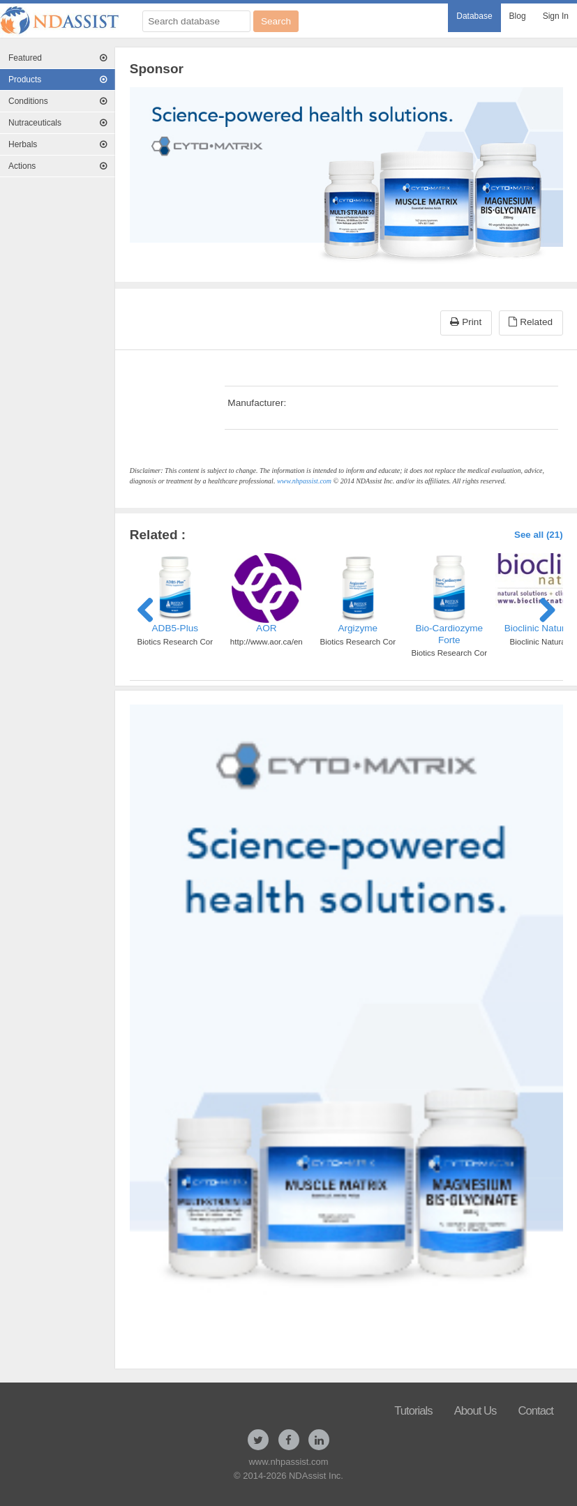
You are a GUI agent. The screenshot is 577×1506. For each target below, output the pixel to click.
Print (465, 322)
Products (57, 79)
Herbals (57, 144)
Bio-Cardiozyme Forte (449, 634)
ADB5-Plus (175, 628)
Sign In (556, 16)
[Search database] (196, 21)
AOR (266, 628)
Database (474, 16)
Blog (517, 16)
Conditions (57, 101)
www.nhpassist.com (304, 481)
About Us (475, 1410)
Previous (151, 607)
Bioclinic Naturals (540, 628)
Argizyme (357, 628)
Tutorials (413, 1410)
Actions (57, 166)
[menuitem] (474, 17)
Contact (535, 1410)
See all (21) (538, 534)
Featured (57, 58)
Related (531, 322)
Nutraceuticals (57, 123)
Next (542, 607)
